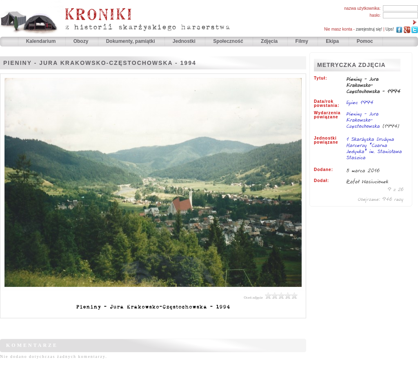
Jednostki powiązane (326, 140)
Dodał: (321, 181)
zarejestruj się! (369, 29)
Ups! (389, 29)
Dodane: (323, 170)
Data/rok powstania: (326, 104)
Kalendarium (41, 41)
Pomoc (365, 41)
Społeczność (229, 41)
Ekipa (332, 41)
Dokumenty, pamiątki (131, 41)
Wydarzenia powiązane (327, 115)
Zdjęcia (270, 41)
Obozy (81, 41)
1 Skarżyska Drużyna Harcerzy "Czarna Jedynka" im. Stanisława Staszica (374, 149)
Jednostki (185, 41)
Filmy (302, 41)
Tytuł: (320, 78)
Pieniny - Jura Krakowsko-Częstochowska (364, 119)
